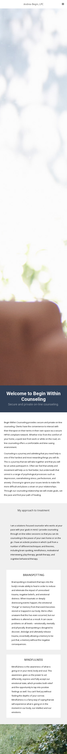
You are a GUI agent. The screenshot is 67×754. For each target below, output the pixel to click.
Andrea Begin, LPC (33, 4)
